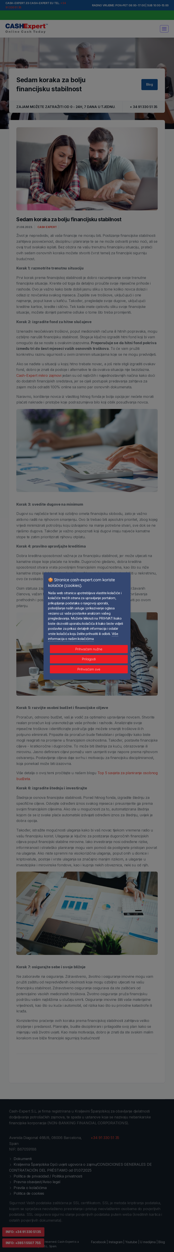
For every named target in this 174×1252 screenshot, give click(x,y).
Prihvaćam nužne (88, 649)
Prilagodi (89, 659)
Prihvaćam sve (88, 669)
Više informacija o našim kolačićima (83, 636)
